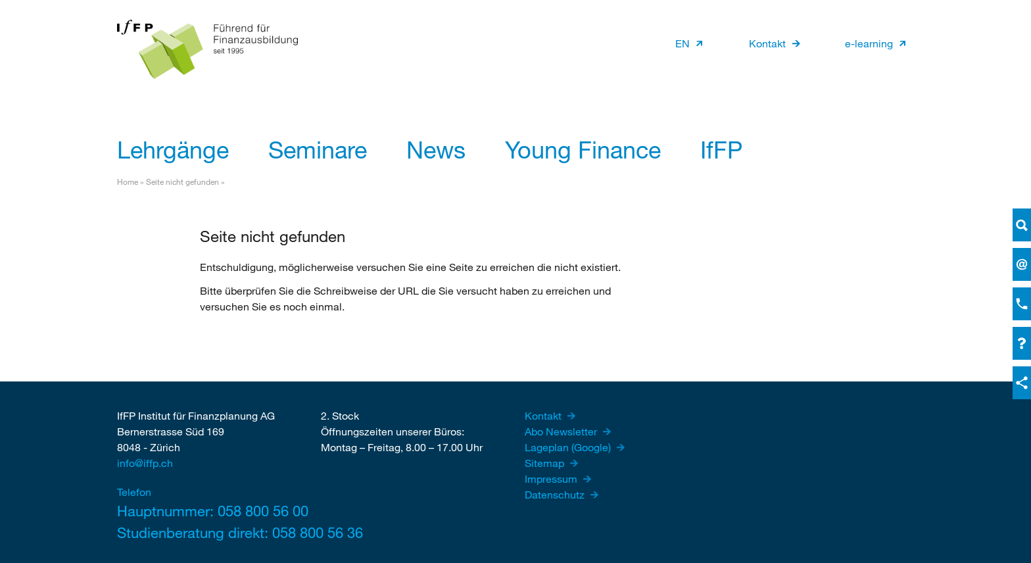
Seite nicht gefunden (182, 181)
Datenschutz (556, 494)
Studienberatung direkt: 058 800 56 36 (206, 532)
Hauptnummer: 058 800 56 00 (206, 511)
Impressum (552, 478)
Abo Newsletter (562, 431)
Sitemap (546, 462)
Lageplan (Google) (569, 447)
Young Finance (583, 149)
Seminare (317, 149)
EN (682, 43)
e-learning (869, 43)
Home (127, 181)
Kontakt (767, 43)
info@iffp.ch (145, 462)
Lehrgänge (173, 149)
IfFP (721, 149)
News (436, 149)
